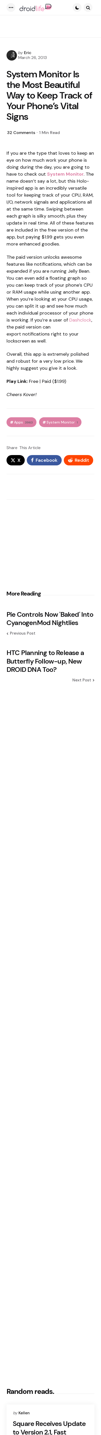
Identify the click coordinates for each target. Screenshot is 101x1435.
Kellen (24, 1413)
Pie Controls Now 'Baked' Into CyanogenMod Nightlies (50, 618)
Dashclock (80, 320)
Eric (27, 52)
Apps (23, 422)
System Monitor (62, 422)
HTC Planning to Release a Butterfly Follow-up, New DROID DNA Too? (45, 661)
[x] (16, 460)
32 (21, 132)
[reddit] (78, 460)
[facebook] (44, 460)
